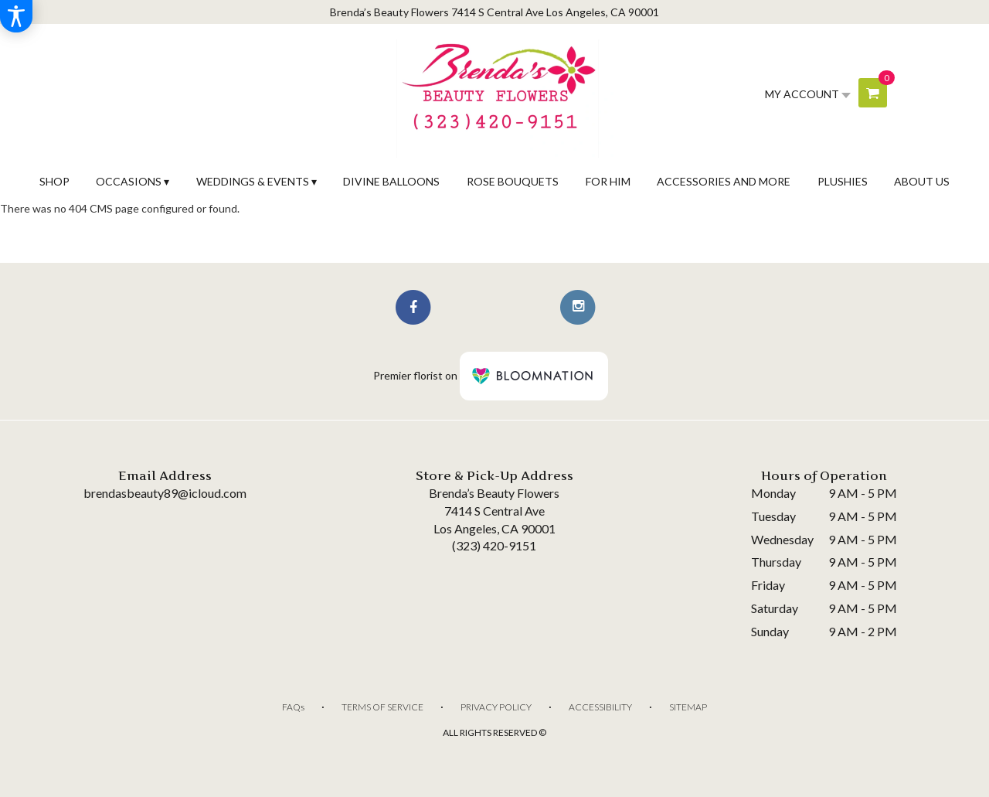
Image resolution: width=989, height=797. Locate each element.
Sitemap (688, 707)
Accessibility (600, 707)
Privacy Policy (496, 707)
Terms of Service (382, 707)
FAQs (293, 707)
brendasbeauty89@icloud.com (164, 492)
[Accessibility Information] (16, 16)
